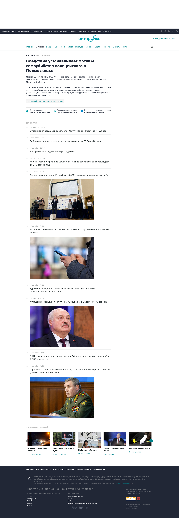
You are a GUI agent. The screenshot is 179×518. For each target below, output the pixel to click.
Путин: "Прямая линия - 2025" (114, 449)
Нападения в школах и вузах (63, 449)
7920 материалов (34, 454)
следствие (51, 101)
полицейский (32, 101)
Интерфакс (89, 38)
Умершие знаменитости (139, 448)
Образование (96, 31)
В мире (49, 47)
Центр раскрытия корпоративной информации (83, 503)
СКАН (70, 499)
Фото (125, 47)
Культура (79, 47)
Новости (106, 47)
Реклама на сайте (83, 469)
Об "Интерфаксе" (24, 31)
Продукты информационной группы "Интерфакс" (60, 489)
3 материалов (109, 454)
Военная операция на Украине (37, 449)
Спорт (70, 47)
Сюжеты (116, 47)
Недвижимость (83, 31)
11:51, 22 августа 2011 (43, 56)
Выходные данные (132, 506)
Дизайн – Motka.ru (131, 508)
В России (40, 47)
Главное (29, 47)
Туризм (73, 31)
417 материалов (135, 452)
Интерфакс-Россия (51, 31)
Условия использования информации (138, 504)
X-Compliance (31, 499)
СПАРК (29, 497)
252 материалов (59, 454)
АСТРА (29, 505)
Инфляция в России (87, 450)
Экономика (60, 47)
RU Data (70, 501)
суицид (42, 101)
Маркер (29, 503)
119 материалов (84, 454)
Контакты (30, 469)
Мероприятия (108, 31)
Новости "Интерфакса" (75, 497)
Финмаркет (64, 31)
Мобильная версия (9, 31)
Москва (89, 47)
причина (60, 101)
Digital (97, 47)
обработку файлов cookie (124, 483)
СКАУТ (29, 501)
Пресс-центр (58, 469)
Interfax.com (37, 31)
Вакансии (70, 469)
